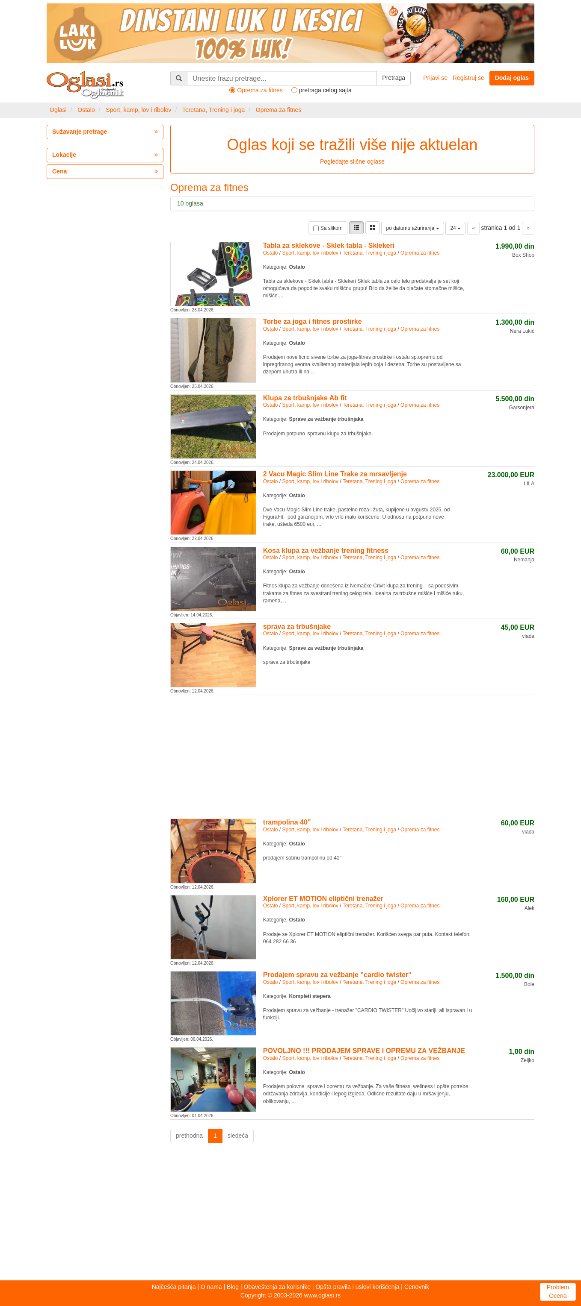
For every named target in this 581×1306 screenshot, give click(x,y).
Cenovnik (416, 1286)
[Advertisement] (352, 755)
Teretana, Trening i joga (213, 109)
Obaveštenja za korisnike (277, 1286)
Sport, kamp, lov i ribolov (138, 109)
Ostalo (86, 109)
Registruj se (468, 77)
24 (455, 228)
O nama (211, 1286)
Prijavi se (435, 77)
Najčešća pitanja (174, 1286)
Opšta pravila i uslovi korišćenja (357, 1286)
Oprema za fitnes (279, 109)
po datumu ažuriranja (412, 228)
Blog (233, 1286)
